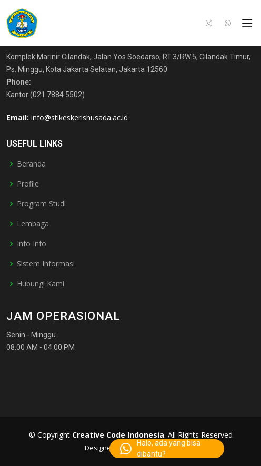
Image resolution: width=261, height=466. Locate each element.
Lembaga (33, 223)
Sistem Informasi (46, 263)
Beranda (31, 164)
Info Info (31, 243)
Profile (28, 184)
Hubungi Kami (40, 283)
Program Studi (41, 204)
